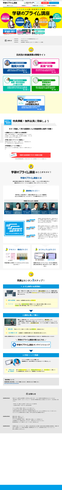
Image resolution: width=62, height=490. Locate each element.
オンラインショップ (56, 0)
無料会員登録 (45, 2)
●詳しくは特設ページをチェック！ (19, 428)
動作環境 (45, 0)
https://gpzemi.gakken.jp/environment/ (11, 383)
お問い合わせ (50, 0)
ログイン (38, 2)
